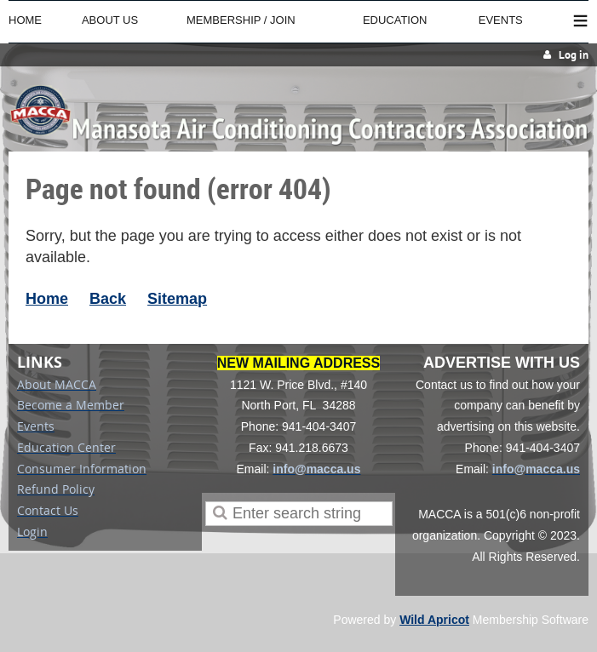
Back (107, 298)
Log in (573, 55)
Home (47, 298)
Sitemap (177, 298)
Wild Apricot (434, 619)
